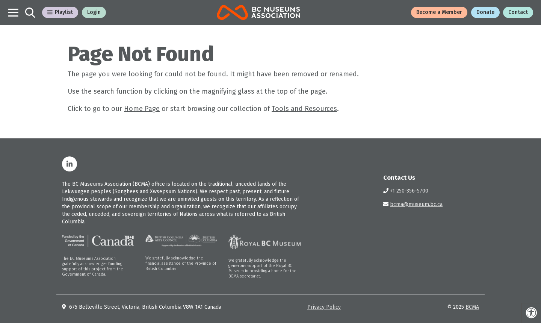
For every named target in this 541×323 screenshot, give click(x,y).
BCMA (472, 307)
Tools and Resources (304, 109)
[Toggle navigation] (13, 13)
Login (94, 12)
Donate (485, 12)
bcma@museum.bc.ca (416, 204)
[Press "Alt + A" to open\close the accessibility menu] (531, 313)
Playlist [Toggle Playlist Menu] (60, 12)
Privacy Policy (324, 307)
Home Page (142, 109)
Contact (518, 12)
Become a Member (439, 12)
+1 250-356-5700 (409, 191)
